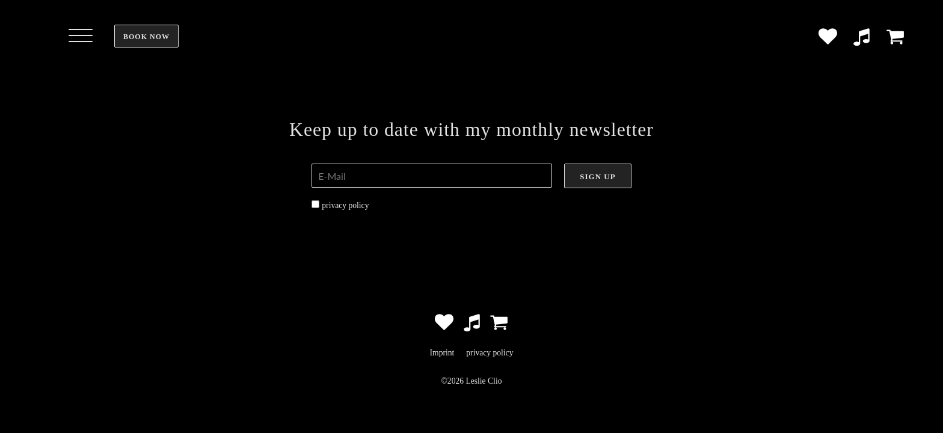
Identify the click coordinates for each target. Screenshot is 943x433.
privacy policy (345, 205)
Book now (146, 36)
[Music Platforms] (861, 36)
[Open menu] (81, 36)
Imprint (442, 352)
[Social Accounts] (828, 36)
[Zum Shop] (895, 36)
